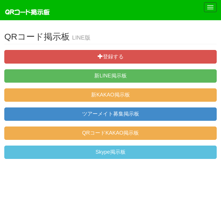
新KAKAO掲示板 (110, 95)
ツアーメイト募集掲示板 (110, 114)
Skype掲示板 (110, 152)
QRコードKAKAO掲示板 (110, 133)
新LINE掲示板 (110, 76)
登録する (111, 56)
